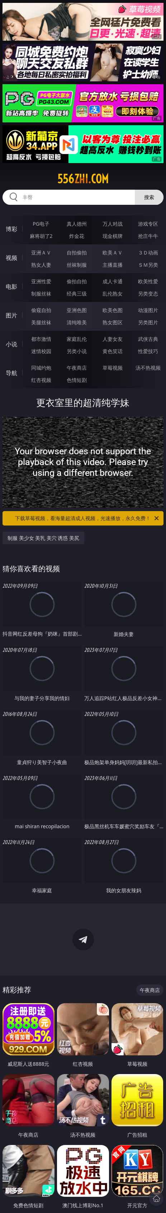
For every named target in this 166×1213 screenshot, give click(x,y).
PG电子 (41, 223)
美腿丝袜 (41, 322)
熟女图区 (113, 322)
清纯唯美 (77, 322)
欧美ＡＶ (113, 252)
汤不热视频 (148, 367)
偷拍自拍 (77, 281)
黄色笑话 (113, 351)
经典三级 (77, 293)
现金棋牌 (113, 236)
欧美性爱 (148, 281)
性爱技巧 (148, 351)
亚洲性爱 (41, 281)
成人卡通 (113, 281)
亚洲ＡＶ (41, 252)
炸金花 (76, 236)
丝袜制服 (77, 264)
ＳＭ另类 (148, 264)
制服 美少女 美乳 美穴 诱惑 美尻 (43, 538)
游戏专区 (148, 223)
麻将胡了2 (41, 236)
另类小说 (77, 351)
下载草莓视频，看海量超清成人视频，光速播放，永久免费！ (87, 518)
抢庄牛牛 (148, 236)
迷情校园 (41, 351)
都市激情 (41, 338)
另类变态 (148, 293)
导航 (11, 373)
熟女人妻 (41, 264)
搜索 (149, 197)
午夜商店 (77, 367)
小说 (11, 344)
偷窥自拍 (41, 310)
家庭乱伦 (77, 338)
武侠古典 (148, 338)
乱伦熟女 (113, 293)
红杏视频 (41, 379)
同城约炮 (41, 367)
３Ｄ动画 (148, 252)
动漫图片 (148, 310)
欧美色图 (113, 310)
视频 (11, 258)
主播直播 (113, 264)
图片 (11, 315)
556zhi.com (83, 179)
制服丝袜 (41, 293)
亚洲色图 (77, 310)
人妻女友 (113, 338)
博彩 (11, 229)
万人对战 (113, 223)
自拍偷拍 (77, 252)
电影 (11, 286)
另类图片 (148, 322)
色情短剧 (77, 379)
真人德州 (77, 223)
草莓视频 (113, 367)
